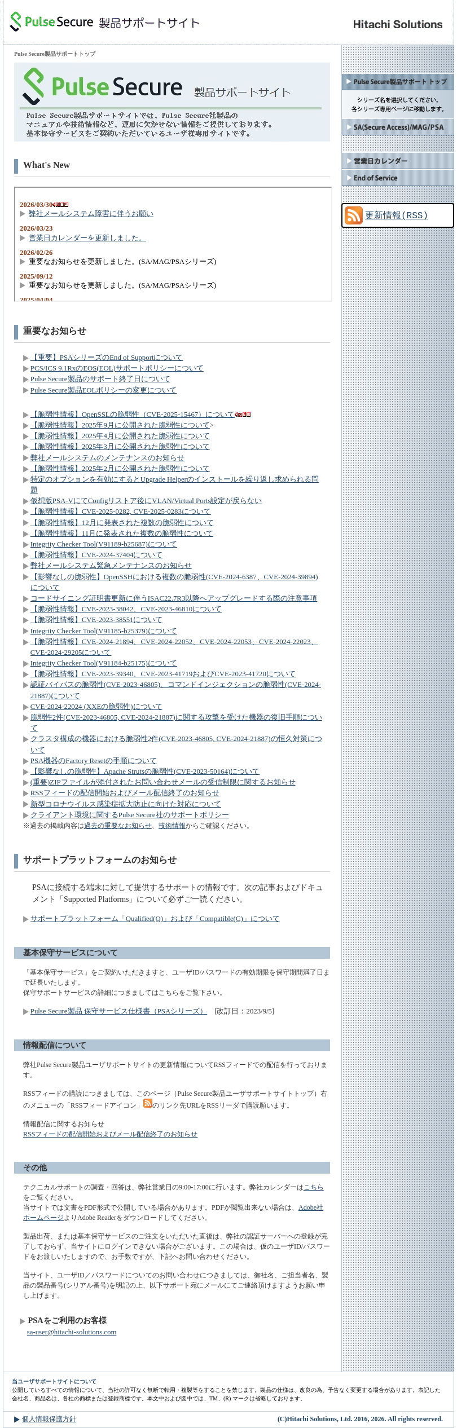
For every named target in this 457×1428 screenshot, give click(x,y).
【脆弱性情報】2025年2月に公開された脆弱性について (120, 469)
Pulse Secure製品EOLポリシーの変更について (103, 390)
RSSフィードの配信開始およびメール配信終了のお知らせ (124, 793)
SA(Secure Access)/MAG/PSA (397, 126)
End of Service (397, 177)
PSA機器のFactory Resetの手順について (93, 761)
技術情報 (172, 826)
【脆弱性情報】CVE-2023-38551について (96, 620)
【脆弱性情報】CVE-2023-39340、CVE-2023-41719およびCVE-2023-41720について (163, 674)
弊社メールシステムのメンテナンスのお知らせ (107, 458)
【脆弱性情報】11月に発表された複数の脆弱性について (121, 533)
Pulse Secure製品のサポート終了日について (100, 379)
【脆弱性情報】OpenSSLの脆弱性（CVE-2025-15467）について (132, 414)
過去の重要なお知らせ (118, 826)
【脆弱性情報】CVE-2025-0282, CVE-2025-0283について (120, 511)
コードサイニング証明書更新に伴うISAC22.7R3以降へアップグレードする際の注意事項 (173, 598)
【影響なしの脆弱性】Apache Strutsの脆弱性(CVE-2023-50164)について (145, 771)
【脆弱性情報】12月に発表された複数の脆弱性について (122, 523)
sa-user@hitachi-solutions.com (72, 1332)
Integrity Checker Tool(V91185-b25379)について (103, 631)
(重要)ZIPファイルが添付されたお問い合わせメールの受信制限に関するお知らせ (163, 782)
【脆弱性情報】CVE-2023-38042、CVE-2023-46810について (126, 609)
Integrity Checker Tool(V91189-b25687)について (103, 544)
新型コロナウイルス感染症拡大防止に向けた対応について (125, 804)
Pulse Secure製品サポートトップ (397, 81)
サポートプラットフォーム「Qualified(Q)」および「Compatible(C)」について (155, 919)
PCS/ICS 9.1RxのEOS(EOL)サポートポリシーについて (117, 368)
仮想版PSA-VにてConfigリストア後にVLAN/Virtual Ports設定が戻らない (146, 501)
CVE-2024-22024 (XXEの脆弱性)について (96, 707)
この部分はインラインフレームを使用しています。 (173, 244)
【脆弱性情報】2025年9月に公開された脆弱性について (120, 425)
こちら (314, 1187)
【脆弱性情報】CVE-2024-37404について (96, 555)
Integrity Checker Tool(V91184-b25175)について (103, 663)
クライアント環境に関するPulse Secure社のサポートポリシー (129, 815)
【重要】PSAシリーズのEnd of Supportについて (106, 358)
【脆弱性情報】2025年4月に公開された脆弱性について (120, 436)
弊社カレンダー (397, 160)
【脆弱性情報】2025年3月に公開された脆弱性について (120, 447)
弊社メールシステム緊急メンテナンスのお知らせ (111, 566)
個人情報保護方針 (49, 1419)
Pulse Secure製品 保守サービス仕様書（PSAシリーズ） (118, 1011)
